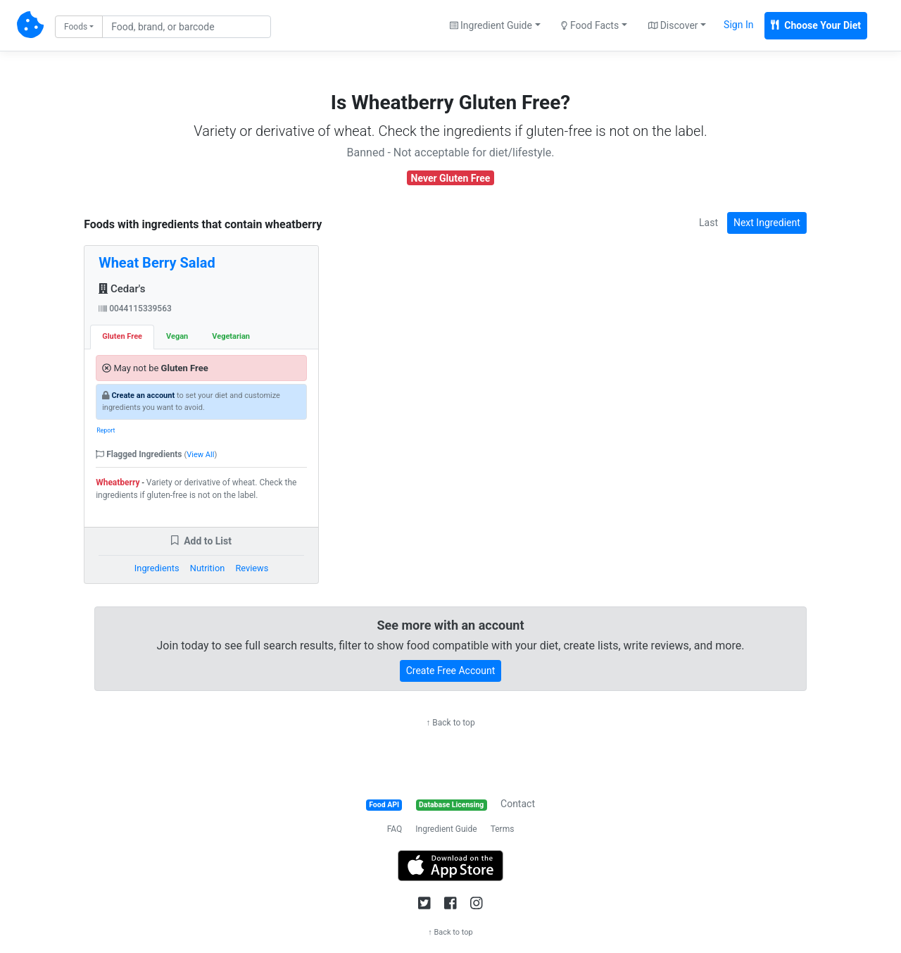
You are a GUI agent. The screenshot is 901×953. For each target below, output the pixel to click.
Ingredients (156, 568)
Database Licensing (451, 804)
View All (200, 454)
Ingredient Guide (446, 829)
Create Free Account (451, 670)
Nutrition (207, 568)
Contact (517, 803)
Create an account (143, 395)
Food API (384, 804)
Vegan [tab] (177, 336)
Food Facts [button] (590, 25)
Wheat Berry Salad (157, 262)
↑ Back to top (450, 723)
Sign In (738, 24)
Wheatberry (117, 482)
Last (708, 222)
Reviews (251, 568)
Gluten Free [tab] (122, 336)
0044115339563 (135, 308)
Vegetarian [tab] (231, 336)
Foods (75, 27)
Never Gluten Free (451, 178)
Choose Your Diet (816, 25)
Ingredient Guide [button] (491, 25)
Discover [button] (673, 25)
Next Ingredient (766, 222)
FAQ (395, 829)
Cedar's (122, 288)
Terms (503, 829)
